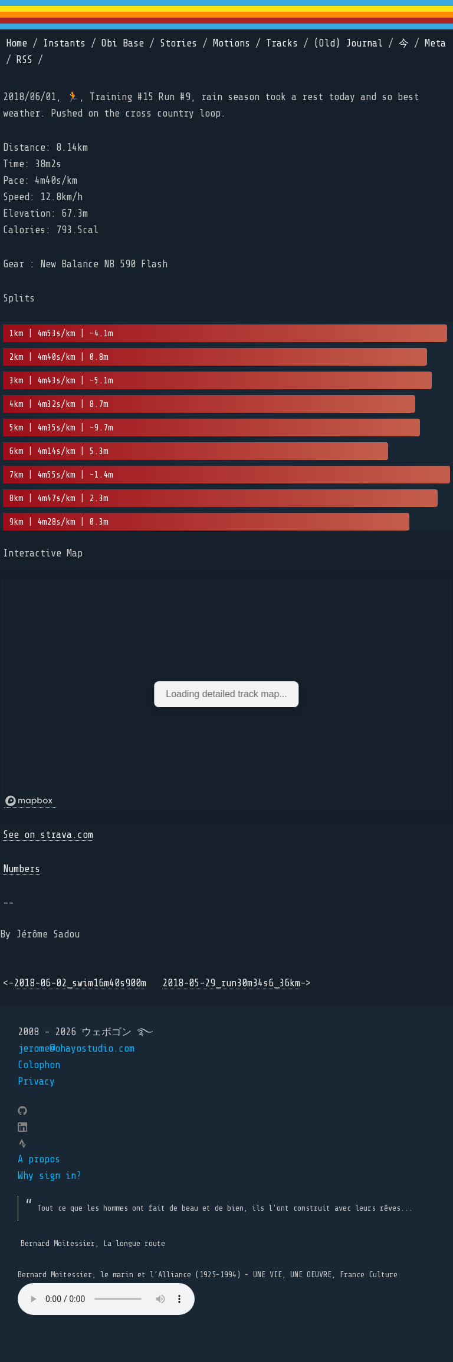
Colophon (39, 1065)
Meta (435, 43)
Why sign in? (49, 1175)
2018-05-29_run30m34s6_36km (231, 983)
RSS (24, 59)
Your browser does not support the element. (106, 1299)
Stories (178, 43)
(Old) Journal (348, 43)
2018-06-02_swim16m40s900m (80, 983)
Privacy (36, 1081)
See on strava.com (48, 834)
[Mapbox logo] (30, 801)
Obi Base (122, 43)
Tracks (282, 43)
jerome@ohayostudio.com (76, 1048)
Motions (231, 43)
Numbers (21, 868)
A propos (39, 1159)
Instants (64, 43)
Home (16, 43)
